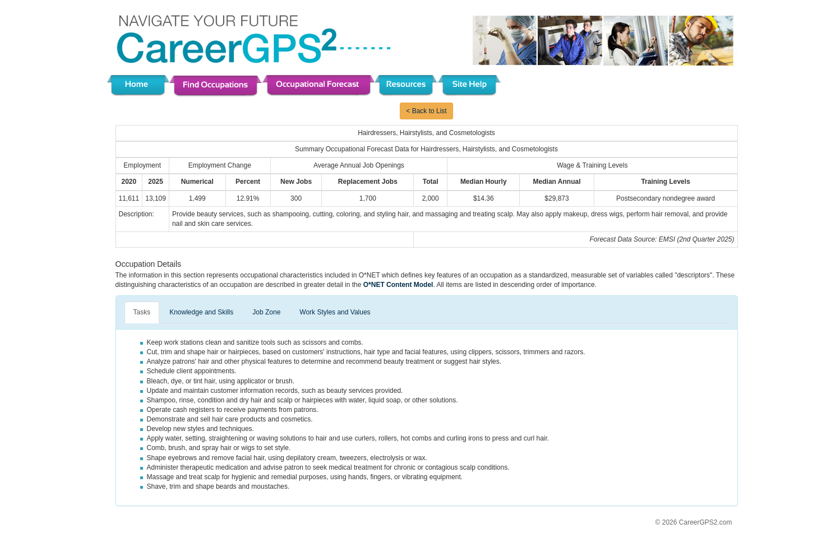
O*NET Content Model (398, 285)
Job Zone (266, 312)
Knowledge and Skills (201, 312)
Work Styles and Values (334, 312)
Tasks (142, 312)
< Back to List (426, 111)
